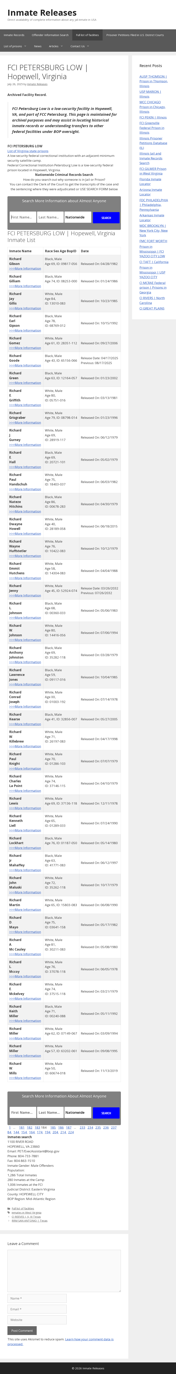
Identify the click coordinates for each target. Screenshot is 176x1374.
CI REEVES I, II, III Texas (26, 1216)
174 (40, 1132)
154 (24, 1132)
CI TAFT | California (154, 262)
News (38, 46)
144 (16, 1132)
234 (90, 1127)
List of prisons (17, 46)
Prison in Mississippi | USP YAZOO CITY (152, 272)
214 (63, 1132)
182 (29, 1127)
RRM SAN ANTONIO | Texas (29, 1220)
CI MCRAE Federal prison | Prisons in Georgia (153, 287)
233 (82, 1127)
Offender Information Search (50, 35)
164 (32, 1132)
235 (98, 1127)
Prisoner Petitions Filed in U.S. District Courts (135, 35)
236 (106, 1127)
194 (48, 1132)
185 (53, 1127)
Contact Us (82, 46)
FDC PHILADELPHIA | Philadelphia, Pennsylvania (153, 205)
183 (37, 1127)
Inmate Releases (42, 12)
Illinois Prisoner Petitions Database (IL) (153, 143)
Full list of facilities (87, 35)
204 (56, 1132)
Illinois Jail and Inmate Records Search (150, 158)
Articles (58, 46)
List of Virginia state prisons (27, 151)
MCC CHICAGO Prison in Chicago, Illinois (152, 107)
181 (22, 1127)
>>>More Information (25, 268)
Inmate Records (14, 35)
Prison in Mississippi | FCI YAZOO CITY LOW (152, 251)
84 (9, 1132)
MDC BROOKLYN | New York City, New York (153, 230)
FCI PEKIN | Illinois (153, 117)
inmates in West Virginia (26, 1212)
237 (114, 1127)
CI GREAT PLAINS (151, 308)
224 (71, 1132)
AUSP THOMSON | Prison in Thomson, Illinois (153, 81)
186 (61, 1127)
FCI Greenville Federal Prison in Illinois (151, 128)
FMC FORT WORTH (153, 241)
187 (69, 1127)
